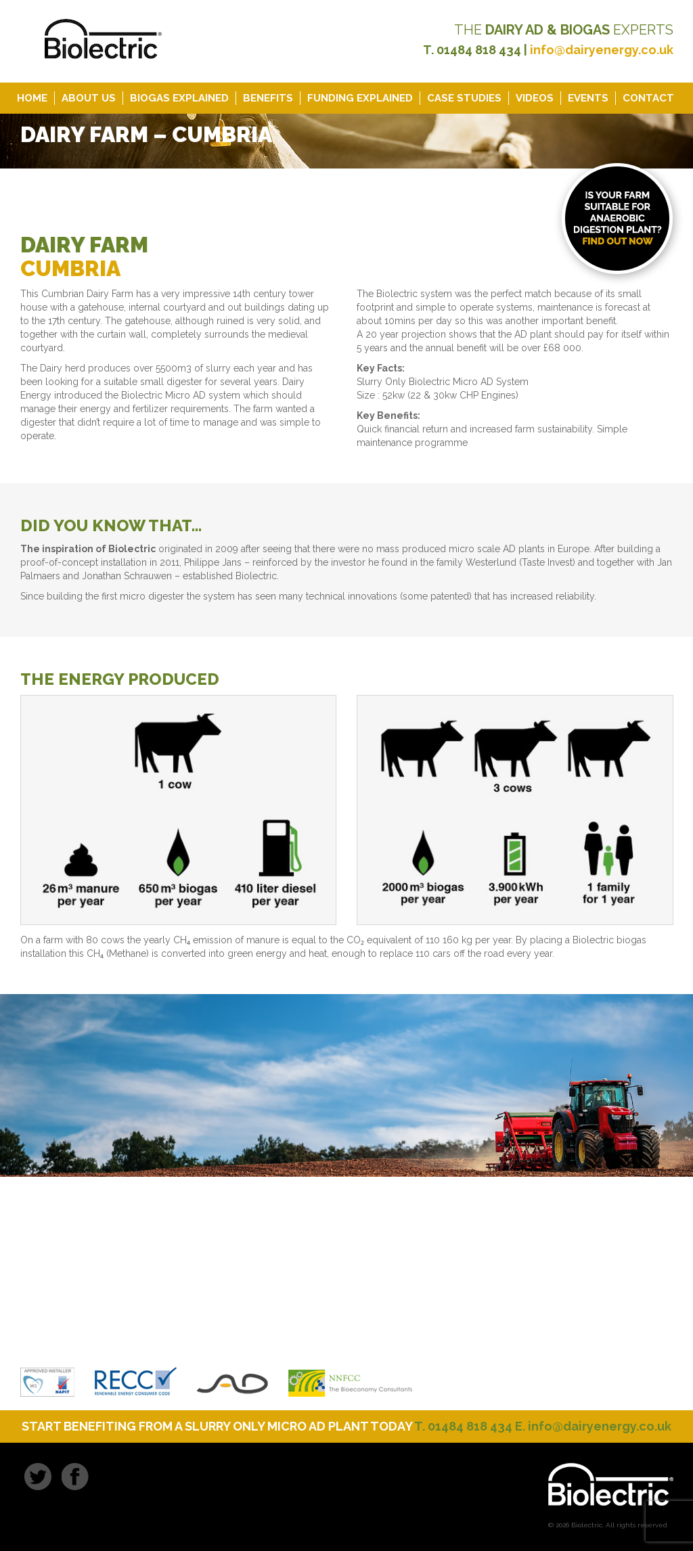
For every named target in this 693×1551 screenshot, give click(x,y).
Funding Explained (360, 98)
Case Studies (464, 98)
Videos (535, 98)
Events (588, 98)
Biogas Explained (179, 98)
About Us (89, 98)
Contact (648, 98)
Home (32, 98)
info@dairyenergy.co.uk (601, 50)
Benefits (268, 98)
